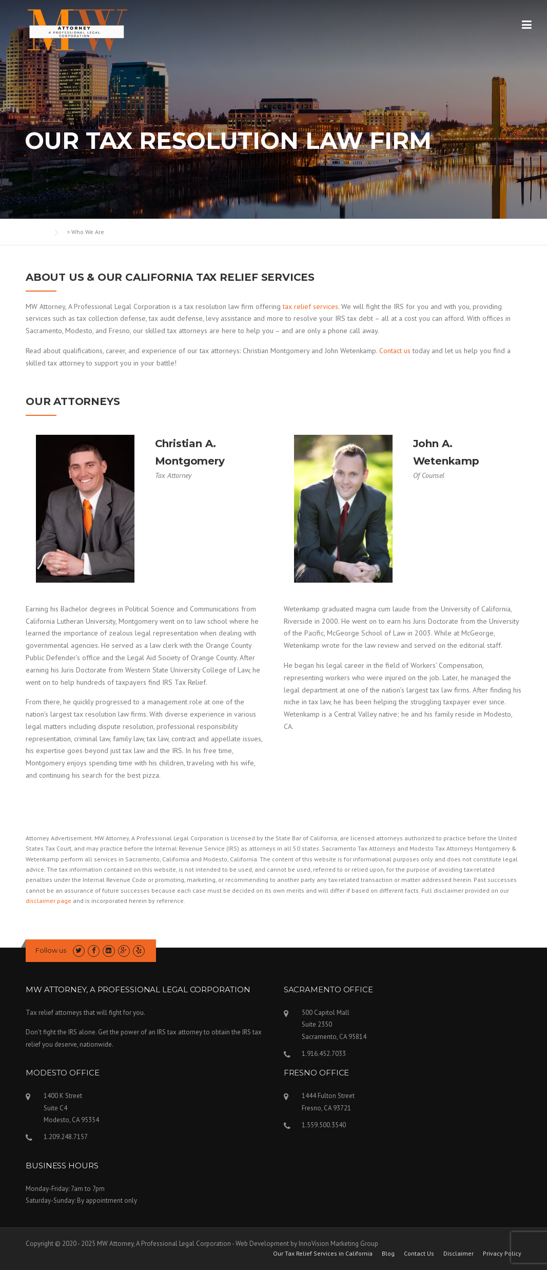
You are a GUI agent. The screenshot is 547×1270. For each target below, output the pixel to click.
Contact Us (419, 1253)
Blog (388, 1253)
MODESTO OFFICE (63, 1072)
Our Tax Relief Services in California (323, 1253)
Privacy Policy (502, 1253)
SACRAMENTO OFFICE (328, 989)
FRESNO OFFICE (316, 1072)
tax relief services (310, 306)
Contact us (395, 350)
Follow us (50, 950)
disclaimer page (48, 901)
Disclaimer (458, 1253)
